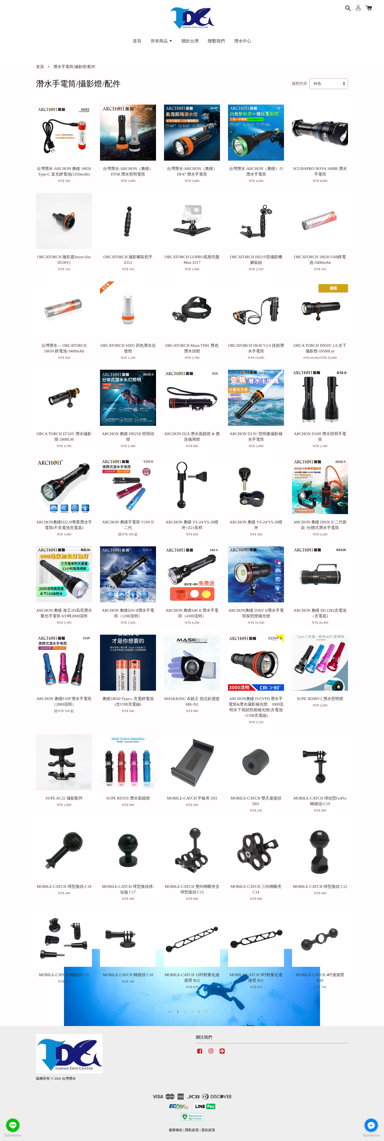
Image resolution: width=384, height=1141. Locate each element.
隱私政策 (192, 1130)
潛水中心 (242, 41)
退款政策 (208, 1130)
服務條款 (176, 1130)
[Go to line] (12, 1125)
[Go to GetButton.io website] (12, 1135)
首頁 (137, 41)
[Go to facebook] (371, 1125)
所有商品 (162, 41)
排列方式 (299, 84)
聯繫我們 (216, 41)
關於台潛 (190, 41)
